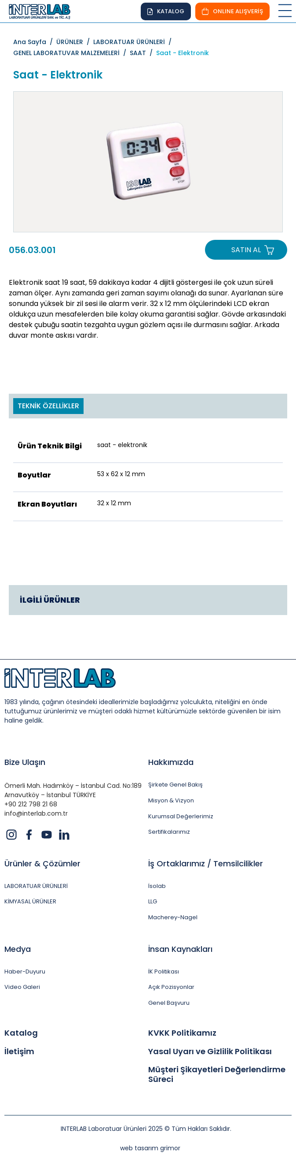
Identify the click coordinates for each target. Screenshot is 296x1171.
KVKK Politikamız (182, 1033)
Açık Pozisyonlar (171, 987)
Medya (17, 949)
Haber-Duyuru (24, 971)
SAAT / (143, 52)
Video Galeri (22, 987)
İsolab (157, 886)
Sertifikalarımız (169, 831)
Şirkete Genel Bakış (175, 784)
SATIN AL (246, 250)
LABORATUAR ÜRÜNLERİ (36, 886)
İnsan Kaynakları (180, 949)
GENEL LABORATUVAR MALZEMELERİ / (71, 52)
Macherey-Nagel (172, 917)
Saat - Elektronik (182, 52)
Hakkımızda (171, 762)
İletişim (19, 1051)
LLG (152, 901)
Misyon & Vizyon (171, 800)
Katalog (21, 1033)
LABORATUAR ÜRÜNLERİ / (134, 41)
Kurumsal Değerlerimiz (180, 816)
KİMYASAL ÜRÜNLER (30, 901)
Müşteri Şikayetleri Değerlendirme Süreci (216, 1074)
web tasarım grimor (150, 1148)
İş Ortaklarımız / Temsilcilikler (205, 863)
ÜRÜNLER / (74, 41)
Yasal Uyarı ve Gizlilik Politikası (210, 1051)
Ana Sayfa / (34, 41)
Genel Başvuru (169, 1003)
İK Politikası (163, 971)
